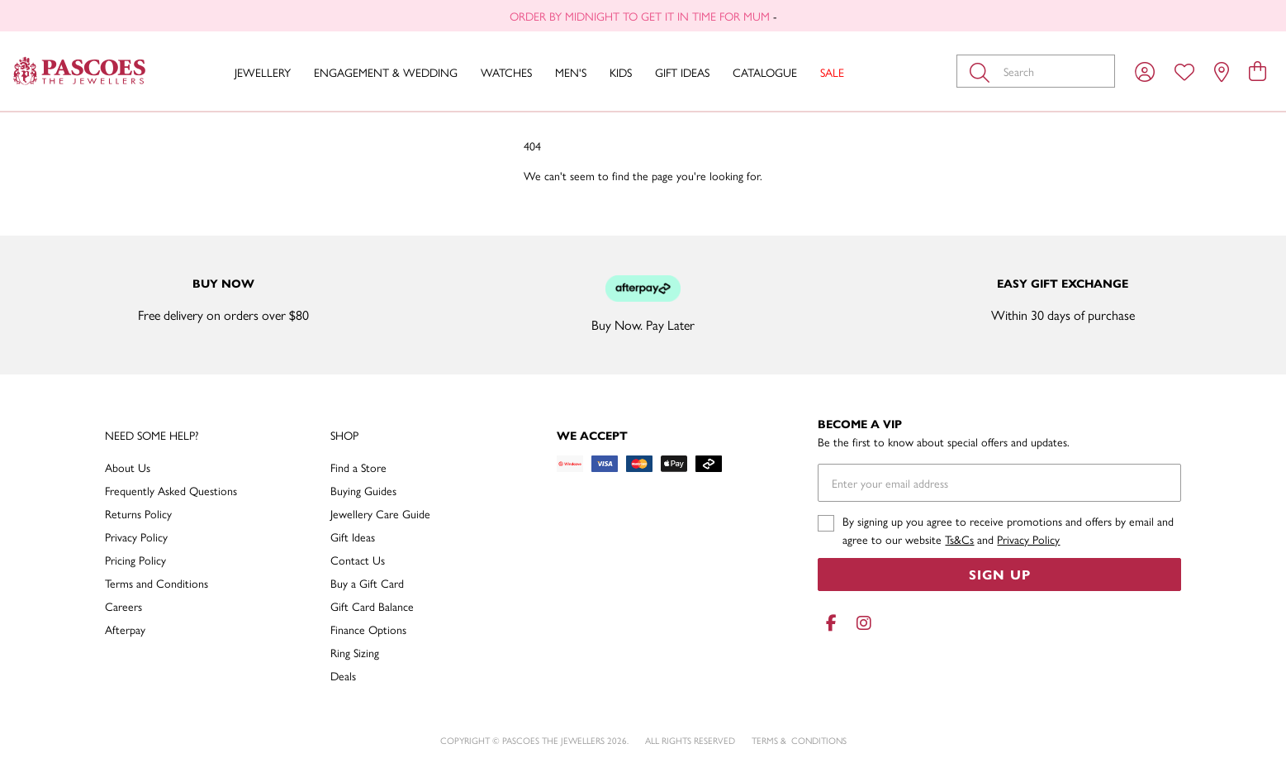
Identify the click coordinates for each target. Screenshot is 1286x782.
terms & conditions (799, 740)
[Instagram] (860, 623)
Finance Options (368, 629)
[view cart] (1257, 70)
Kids (621, 72)
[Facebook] (831, 623)
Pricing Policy (135, 559)
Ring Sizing (354, 652)
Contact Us (357, 559)
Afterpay (125, 629)
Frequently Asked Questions (171, 490)
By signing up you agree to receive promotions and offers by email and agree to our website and (1008, 530)
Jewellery (263, 72)
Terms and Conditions (156, 583)
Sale (832, 72)
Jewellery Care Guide (380, 513)
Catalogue (765, 72)
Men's (570, 72)
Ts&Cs (959, 539)
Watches (506, 72)
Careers (123, 606)
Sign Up (1000, 574)
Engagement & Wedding (386, 72)
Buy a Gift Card (367, 583)
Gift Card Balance (372, 606)
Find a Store (358, 467)
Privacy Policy (136, 536)
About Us (127, 467)
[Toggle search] (982, 71)
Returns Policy (138, 513)
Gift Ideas (682, 72)
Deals (343, 675)
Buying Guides (363, 490)
